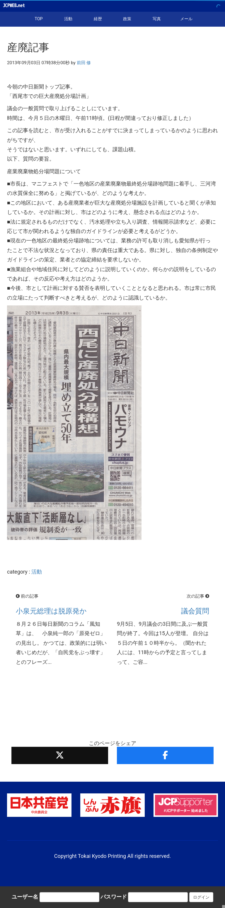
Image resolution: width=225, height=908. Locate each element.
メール (186, 18)
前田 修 (84, 62)
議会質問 (195, 611)
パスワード (113, 897)
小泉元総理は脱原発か (51, 611)
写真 (157, 18)
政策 (127, 18)
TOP (38, 18)
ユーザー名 (25, 897)
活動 (68, 18)
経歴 (98, 18)
